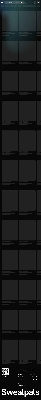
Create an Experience (31, 2)
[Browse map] (26, 2)
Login (38, 2)
